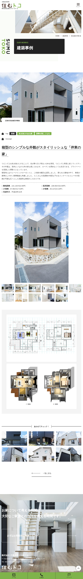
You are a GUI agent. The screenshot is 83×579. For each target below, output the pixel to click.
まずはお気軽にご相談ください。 (24, 535)
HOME (57, 36)
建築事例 (65, 36)
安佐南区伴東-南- (76, 36)
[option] (41, 242)
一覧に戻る (47, 473)
